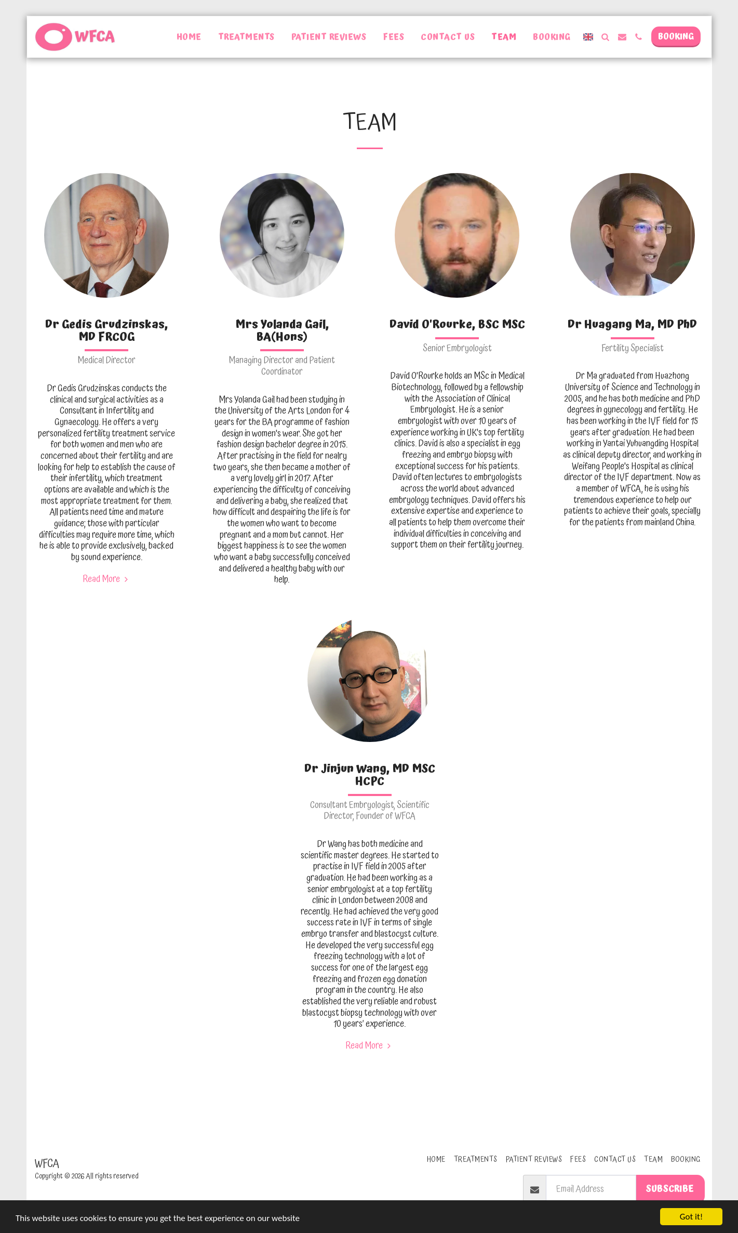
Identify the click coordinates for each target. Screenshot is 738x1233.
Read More (106, 579)
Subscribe (670, 1189)
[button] (605, 37)
